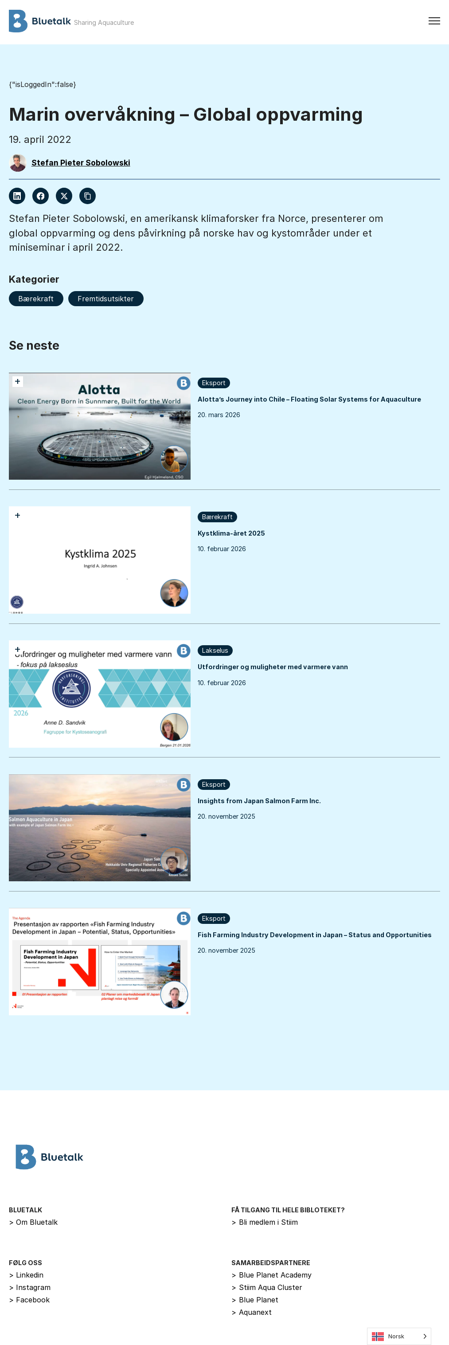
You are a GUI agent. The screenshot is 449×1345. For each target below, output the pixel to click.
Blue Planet (254, 1299)
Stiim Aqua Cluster (266, 1287)
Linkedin (26, 1274)
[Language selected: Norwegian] (399, 1336)
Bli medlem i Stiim (264, 1222)
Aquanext (251, 1312)
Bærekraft (217, 517)
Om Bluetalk (33, 1222)
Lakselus (215, 650)
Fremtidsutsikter (106, 298)
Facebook (29, 1299)
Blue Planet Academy (271, 1274)
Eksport (214, 383)
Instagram (30, 1287)
